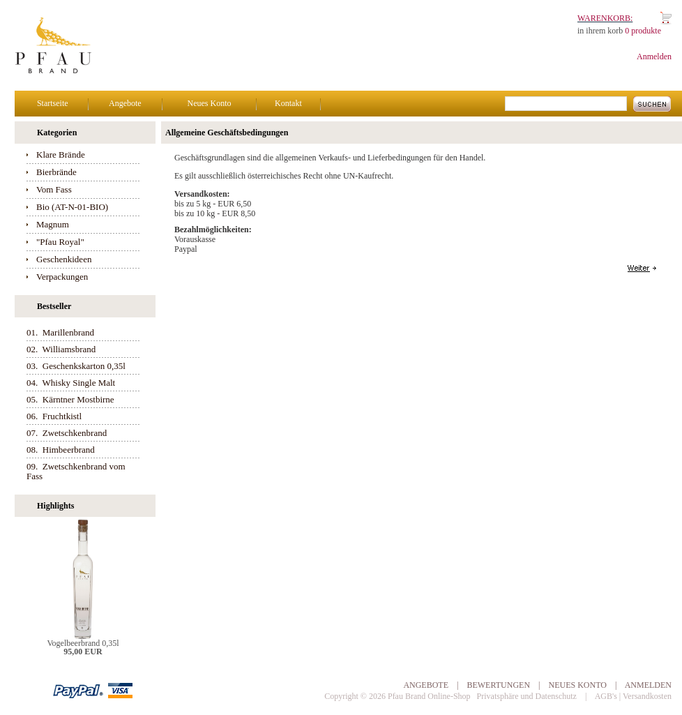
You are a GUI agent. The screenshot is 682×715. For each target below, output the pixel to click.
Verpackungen (62, 276)
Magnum (52, 224)
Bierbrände (56, 172)
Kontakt (288, 103)
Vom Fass (54, 189)
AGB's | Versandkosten (633, 696)
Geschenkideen (63, 259)
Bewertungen (498, 685)
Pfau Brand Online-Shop (429, 696)
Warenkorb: (604, 18)
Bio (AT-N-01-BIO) (72, 207)
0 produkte (643, 31)
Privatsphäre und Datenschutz (527, 696)
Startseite (52, 103)
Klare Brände (60, 154)
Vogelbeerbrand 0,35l (83, 643)
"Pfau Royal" (60, 241)
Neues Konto (209, 103)
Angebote (125, 103)
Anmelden (654, 56)
